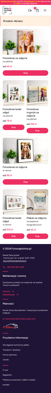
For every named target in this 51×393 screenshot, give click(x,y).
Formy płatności (10, 355)
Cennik (6, 359)
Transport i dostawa (11, 350)
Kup (26, 72)
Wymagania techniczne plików (16, 345)
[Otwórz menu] (45, 10)
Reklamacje (9, 294)
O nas (5, 370)
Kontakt (6, 384)
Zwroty (6, 291)
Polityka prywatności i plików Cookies (19, 380)
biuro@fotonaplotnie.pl (14, 260)
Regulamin (7, 375)
